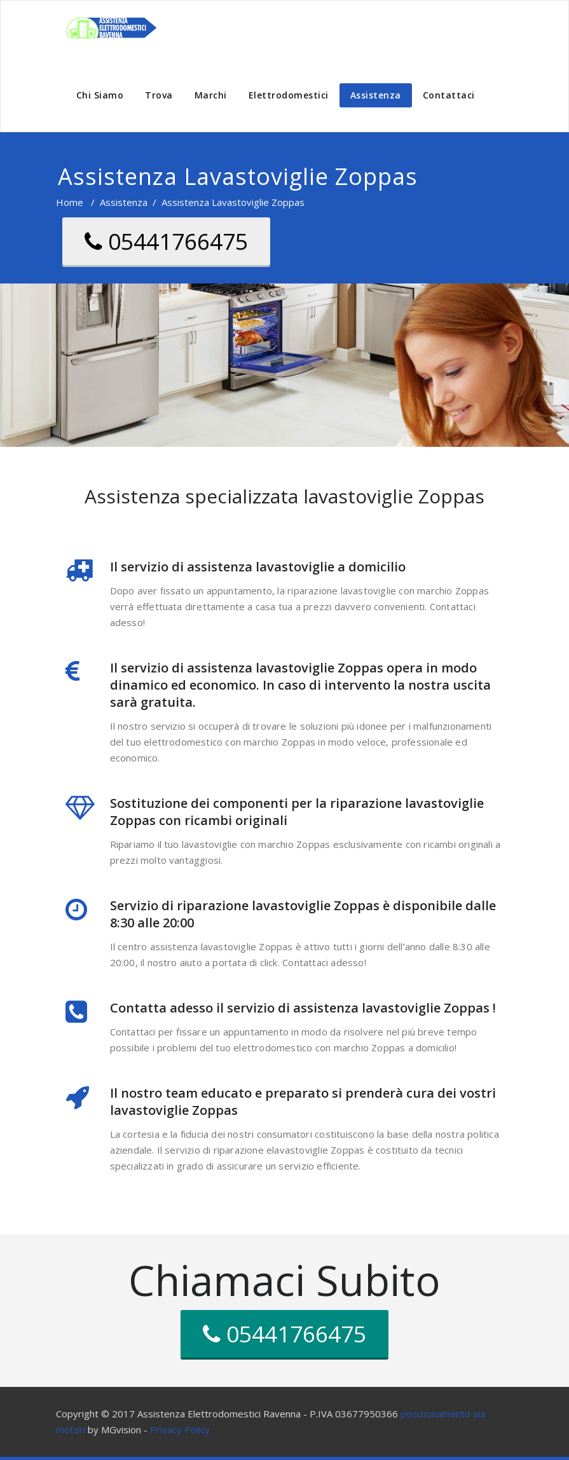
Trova (159, 95)
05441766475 (166, 241)
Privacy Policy (180, 1429)
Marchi (211, 95)
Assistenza (375, 95)
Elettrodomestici (289, 95)
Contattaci (449, 95)
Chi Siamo (100, 95)
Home (69, 202)
